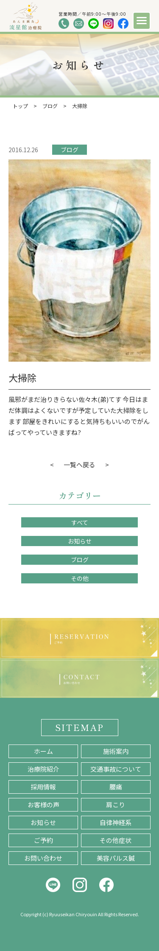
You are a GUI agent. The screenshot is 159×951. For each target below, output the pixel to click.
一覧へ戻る (79, 464)
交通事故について (115, 768)
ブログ (69, 149)
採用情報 (43, 786)
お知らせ (80, 541)
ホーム (43, 751)
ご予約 (43, 840)
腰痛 (115, 786)
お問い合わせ (43, 857)
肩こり (115, 804)
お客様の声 (43, 804)
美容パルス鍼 (116, 857)
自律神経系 (115, 822)
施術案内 (115, 751)
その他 (80, 578)
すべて (79, 522)
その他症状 (115, 840)
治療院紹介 (43, 768)
